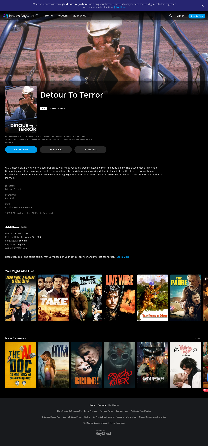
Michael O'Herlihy (14, 189)
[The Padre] (185, 298)
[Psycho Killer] (119, 365)
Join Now (120, 7)
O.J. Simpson (11, 207)
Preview (56, 149)
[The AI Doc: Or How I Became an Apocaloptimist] (20, 365)
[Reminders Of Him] (53, 365)
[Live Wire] (119, 298)
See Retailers (21, 149)
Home (49, 15)
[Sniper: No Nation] (152, 365)
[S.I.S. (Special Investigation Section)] (86, 298)
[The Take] (53, 298)
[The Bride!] (86, 365)
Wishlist (90, 149)
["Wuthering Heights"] (185, 365)
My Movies (79, 15)
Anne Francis (25, 207)
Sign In (180, 15)
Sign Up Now (197, 16)
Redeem (63, 15)
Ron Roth (9, 198)
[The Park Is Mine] (152, 298)
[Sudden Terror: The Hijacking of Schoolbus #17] (20, 298)
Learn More (123, 256)
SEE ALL (199, 338)
